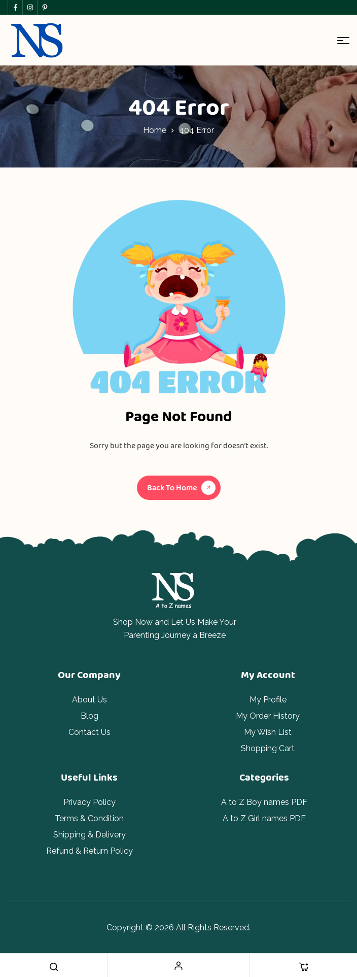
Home (154, 130)
